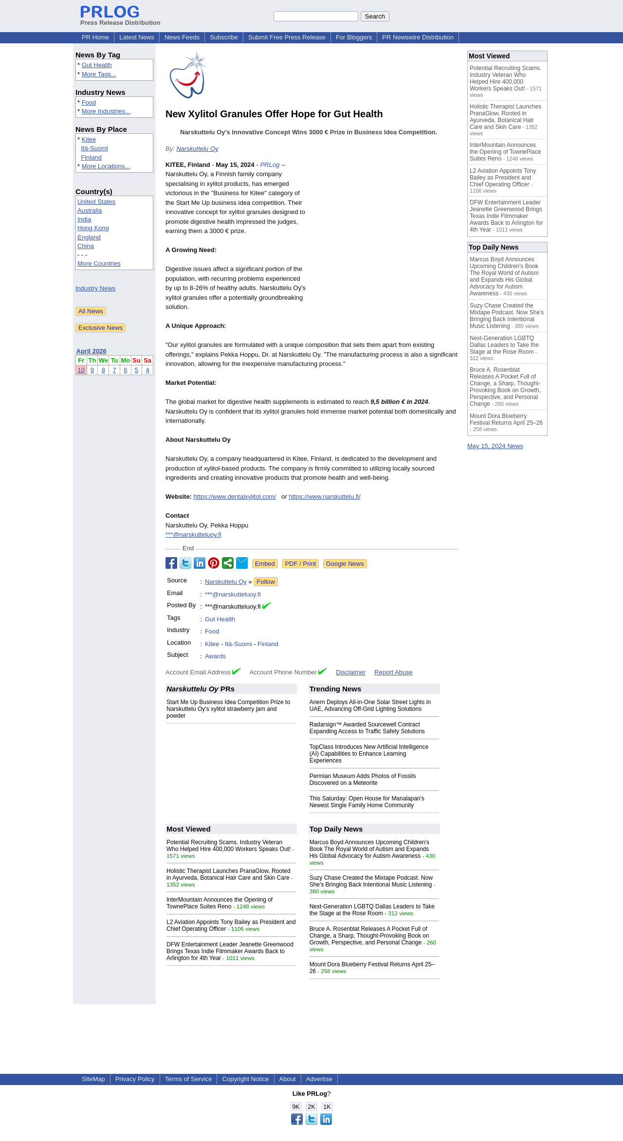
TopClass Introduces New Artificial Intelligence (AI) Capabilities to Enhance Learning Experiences (369, 753)
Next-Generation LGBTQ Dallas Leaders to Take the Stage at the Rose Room (372, 910)
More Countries (99, 263)
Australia (89, 210)
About (287, 1079)
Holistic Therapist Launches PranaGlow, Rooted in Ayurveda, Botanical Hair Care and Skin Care (228, 874)
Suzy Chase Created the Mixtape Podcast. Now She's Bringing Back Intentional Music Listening (371, 881)
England (89, 237)
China (85, 246)
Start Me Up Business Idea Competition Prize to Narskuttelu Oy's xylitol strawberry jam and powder (228, 709)
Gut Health (97, 65)
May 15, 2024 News (495, 446)
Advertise (319, 1079)
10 (81, 370)
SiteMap (93, 1079)
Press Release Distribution (120, 19)
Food (89, 102)
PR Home (95, 37)
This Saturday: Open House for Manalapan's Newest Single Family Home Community (367, 802)
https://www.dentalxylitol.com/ (235, 496)
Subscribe (224, 37)
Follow (266, 581)
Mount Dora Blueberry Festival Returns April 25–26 (506, 419)
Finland (91, 157)
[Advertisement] (385, 231)
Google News (345, 563)
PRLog (269, 164)
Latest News (136, 37)
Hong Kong (93, 228)
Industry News (95, 288)
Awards (215, 656)
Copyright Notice (245, 1079)
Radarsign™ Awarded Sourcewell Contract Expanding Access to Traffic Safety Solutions (367, 728)
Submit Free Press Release (287, 37)
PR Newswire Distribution (418, 37)
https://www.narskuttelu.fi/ (324, 496)
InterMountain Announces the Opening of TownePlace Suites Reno (219, 903)
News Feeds (182, 37)
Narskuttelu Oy (197, 148)
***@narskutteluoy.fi (193, 534)
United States (96, 201)
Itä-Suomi (94, 148)
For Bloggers (354, 37)
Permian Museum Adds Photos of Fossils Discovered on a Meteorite (363, 779)
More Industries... (106, 111)
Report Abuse (393, 672)
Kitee (89, 139)
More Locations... (106, 166)
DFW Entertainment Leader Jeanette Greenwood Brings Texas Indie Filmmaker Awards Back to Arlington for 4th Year (229, 951)
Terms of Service (188, 1079)
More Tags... (99, 74)
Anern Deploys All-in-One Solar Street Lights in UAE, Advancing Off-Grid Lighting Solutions (370, 705)
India (84, 219)
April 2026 (91, 351)
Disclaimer (351, 672)
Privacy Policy (135, 1079)
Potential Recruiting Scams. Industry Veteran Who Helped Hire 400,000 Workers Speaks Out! (228, 845)
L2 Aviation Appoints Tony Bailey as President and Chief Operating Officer (503, 177)
